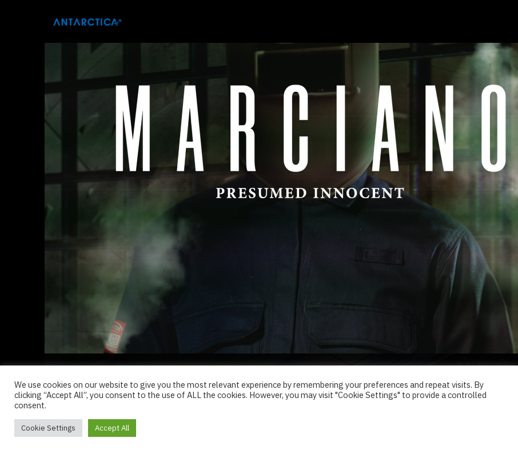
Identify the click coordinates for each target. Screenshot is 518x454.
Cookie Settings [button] (48, 428)
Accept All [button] (112, 428)
